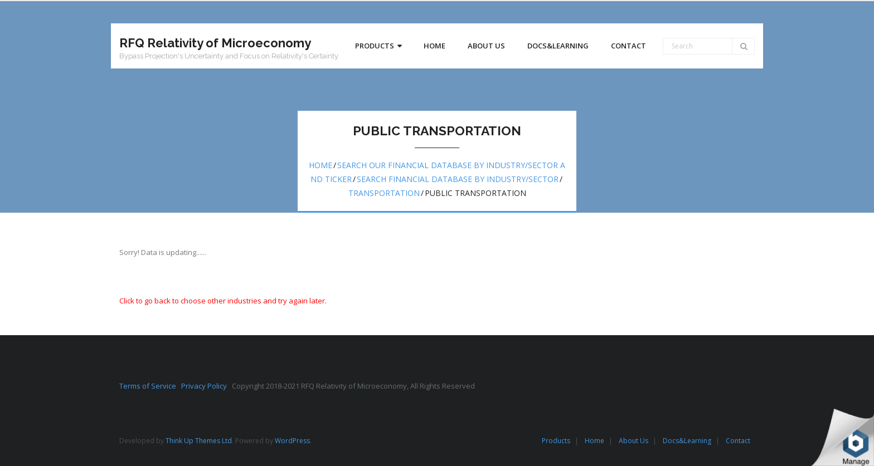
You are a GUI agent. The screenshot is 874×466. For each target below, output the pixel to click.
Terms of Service (150, 386)
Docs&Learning (687, 440)
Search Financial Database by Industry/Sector (458, 179)
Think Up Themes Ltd (199, 440)
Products (556, 440)
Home (320, 165)
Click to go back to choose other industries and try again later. (223, 301)
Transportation (384, 193)
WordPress (292, 440)
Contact (738, 440)
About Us (633, 440)
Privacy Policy (206, 386)
